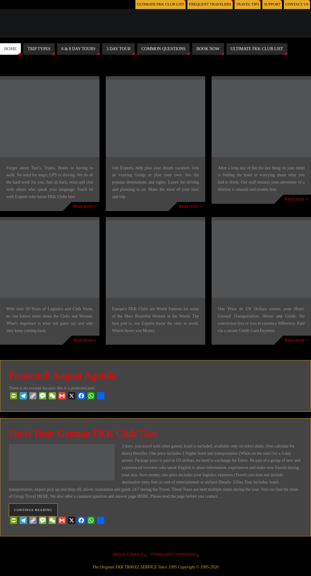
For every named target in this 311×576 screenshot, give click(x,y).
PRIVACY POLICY (128, 554)
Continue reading (33, 510)
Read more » (84, 206)
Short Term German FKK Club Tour (83, 433)
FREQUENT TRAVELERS (210, 4)
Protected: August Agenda (62, 375)
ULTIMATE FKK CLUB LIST (160, 4)
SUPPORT (272, 4)
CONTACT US (297, 4)
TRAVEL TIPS (247, 4)
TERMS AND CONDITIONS (173, 554)
